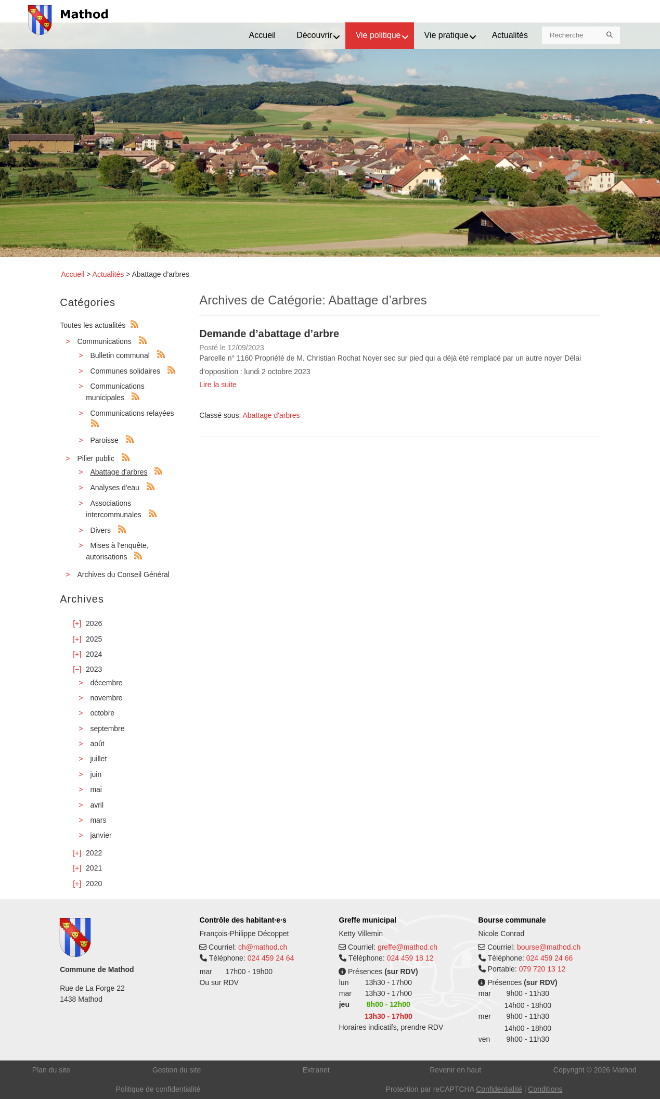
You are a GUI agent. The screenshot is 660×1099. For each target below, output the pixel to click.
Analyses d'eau (114, 487)
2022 (94, 853)
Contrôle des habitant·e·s (242, 920)
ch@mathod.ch (262, 947)
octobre (102, 713)
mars (98, 820)
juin (95, 774)
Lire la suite (218, 384)
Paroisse (104, 440)
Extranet (316, 1070)
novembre (106, 698)
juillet (98, 759)
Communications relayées (132, 413)
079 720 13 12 (542, 969)
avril (96, 805)
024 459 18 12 (410, 958)
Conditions (545, 1089)
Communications (104, 341)
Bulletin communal (119, 355)
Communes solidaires (125, 371)
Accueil (72, 274)
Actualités (108, 274)
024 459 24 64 (271, 958)
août (97, 743)
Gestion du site (176, 1070)
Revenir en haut (455, 1070)
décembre (106, 683)
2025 (94, 639)
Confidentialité (499, 1089)
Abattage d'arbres (118, 472)
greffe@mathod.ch (407, 947)
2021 (94, 868)
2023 (94, 669)
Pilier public (95, 458)
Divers (100, 530)
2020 (94, 883)
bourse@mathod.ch (548, 947)
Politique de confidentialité (158, 1089)
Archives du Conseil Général (123, 574)
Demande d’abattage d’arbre (269, 333)
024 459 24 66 (549, 958)
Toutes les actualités (92, 325)
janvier (100, 835)
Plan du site (51, 1070)
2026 (94, 623)
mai (96, 789)
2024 (94, 654)
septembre (107, 728)
